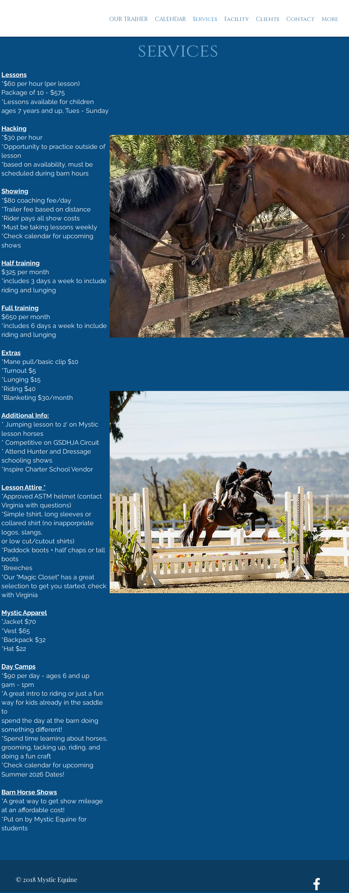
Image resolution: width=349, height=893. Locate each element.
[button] (229, 492)
